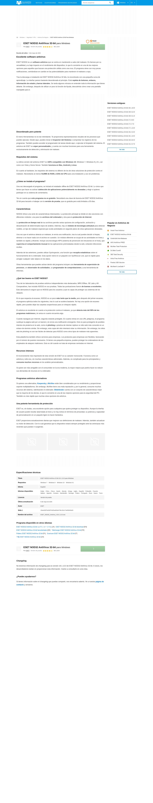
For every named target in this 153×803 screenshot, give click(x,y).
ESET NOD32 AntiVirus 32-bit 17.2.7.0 (120, 124)
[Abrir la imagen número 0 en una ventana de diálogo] (31, 441)
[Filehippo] (23, 2)
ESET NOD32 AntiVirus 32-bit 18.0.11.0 (121, 116)
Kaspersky (41, 383)
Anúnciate (38, 714)
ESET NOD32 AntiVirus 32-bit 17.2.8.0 (120, 120)
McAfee (51, 383)
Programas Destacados (67, 3)
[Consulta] (97, 3)
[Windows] (22, 37)
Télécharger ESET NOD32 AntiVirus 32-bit (66, 530)
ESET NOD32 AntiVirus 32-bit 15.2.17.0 (121, 144)
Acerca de (19, 714)
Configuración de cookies (99, 718)
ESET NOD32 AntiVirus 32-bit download (69, 527)
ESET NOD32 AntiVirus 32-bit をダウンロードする (34, 527)
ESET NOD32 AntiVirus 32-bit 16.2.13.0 (121, 132)
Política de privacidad (58, 718)
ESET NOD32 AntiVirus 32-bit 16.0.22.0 (121, 140)
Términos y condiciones (24, 718)
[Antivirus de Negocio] (42, 37)
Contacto (29, 714)
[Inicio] (17, 37)
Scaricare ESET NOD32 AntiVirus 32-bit (61, 533)
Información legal (75, 718)
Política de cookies (42, 718)
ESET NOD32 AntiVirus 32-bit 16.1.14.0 (121, 136)
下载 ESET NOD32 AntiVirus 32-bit (28, 537)
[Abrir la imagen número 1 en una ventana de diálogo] (63, 441)
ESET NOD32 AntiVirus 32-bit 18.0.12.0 (121, 112)
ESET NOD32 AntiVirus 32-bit (46, 43)
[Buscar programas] (110, 3)
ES (133, 3)
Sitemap (48, 714)
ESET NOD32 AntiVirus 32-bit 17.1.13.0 (121, 128)
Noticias (39, 3)
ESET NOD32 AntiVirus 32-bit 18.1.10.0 (121, 108)
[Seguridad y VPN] (31, 37)
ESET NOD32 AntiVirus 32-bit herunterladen (31, 530)
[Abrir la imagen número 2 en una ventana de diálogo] (94, 441)
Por (26, 46)
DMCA (86, 718)
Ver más (122, 149)
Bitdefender (59, 390)
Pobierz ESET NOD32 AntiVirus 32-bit (29, 533)
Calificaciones (50, 3)
